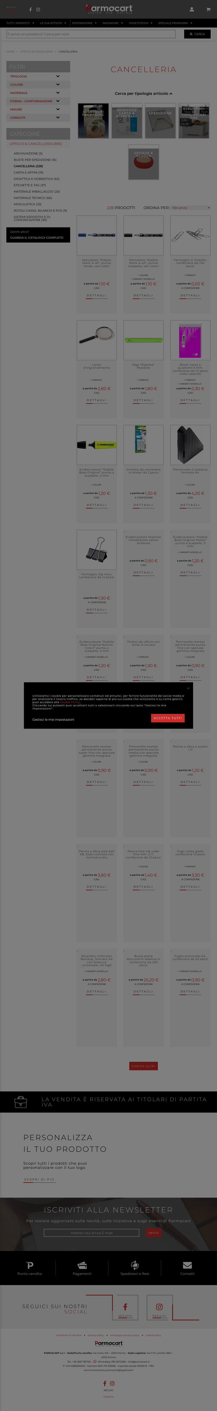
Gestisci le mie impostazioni (53, 719)
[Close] (188, 688)
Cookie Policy (70, 702)
